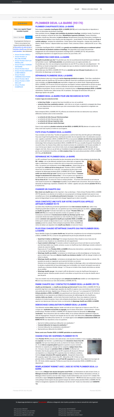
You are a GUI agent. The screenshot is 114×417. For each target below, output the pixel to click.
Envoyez (28, 37)
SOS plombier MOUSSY (21, 409)
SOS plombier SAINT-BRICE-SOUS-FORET (70, 415)
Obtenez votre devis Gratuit (90, 9)
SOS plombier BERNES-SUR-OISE (23, 415)
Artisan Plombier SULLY (22, 69)
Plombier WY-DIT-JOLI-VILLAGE (22, 390)
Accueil (77, 9)
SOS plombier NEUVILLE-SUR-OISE (24, 413)
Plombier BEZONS (95, 390)
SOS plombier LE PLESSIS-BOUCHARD (69, 411)
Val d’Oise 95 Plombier (35, 17)
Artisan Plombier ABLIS (22, 79)
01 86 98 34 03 (17, 2)
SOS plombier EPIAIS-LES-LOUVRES (24, 411)
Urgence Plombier (23, 17)
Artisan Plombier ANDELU (22, 54)
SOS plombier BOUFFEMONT (67, 409)
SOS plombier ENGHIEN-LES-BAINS (68, 413)
